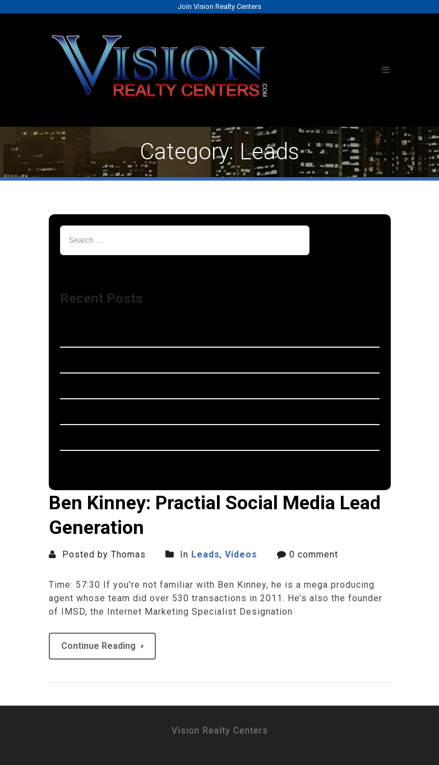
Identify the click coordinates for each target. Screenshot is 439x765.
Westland (80, 359)
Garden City (85, 437)
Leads (205, 554)
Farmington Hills (96, 411)
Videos (241, 554)
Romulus (79, 385)
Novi (70, 334)
